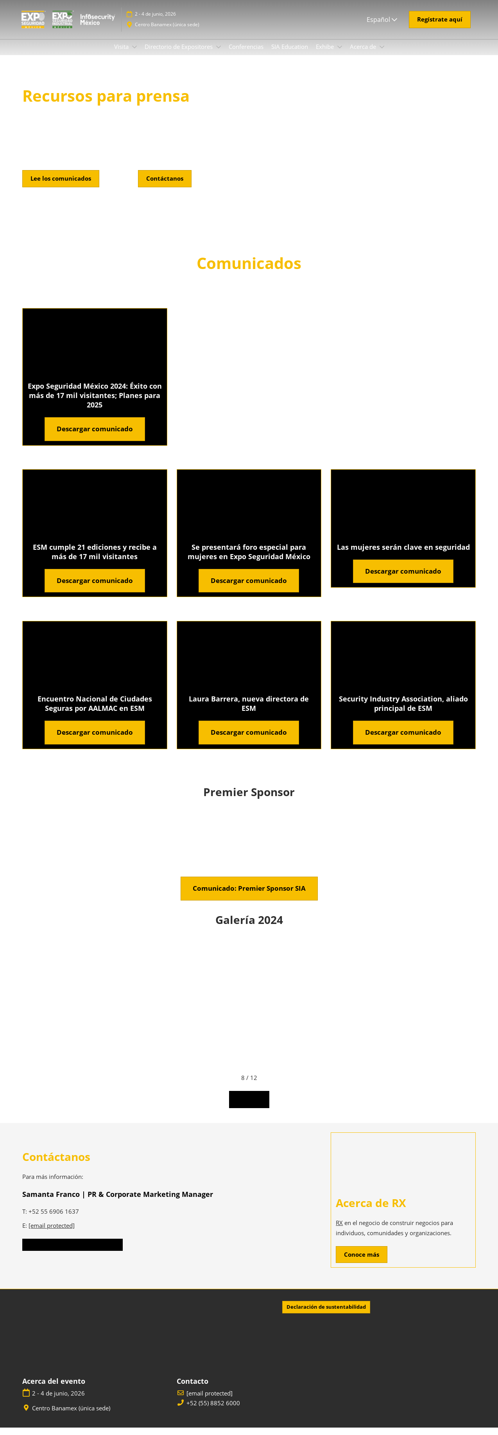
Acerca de (364, 54)
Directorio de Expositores (179, 54)
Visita (122, 54)
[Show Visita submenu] (134, 54)
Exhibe (325, 54)
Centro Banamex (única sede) (167, 32)
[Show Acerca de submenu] (382, 54)
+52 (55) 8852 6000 (213, 1410)
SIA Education (289, 54)
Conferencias (246, 54)
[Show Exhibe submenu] (339, 54)
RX (339, 1230)
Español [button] (382, 27)
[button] (440, 27)
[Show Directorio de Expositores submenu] (218, 54)
